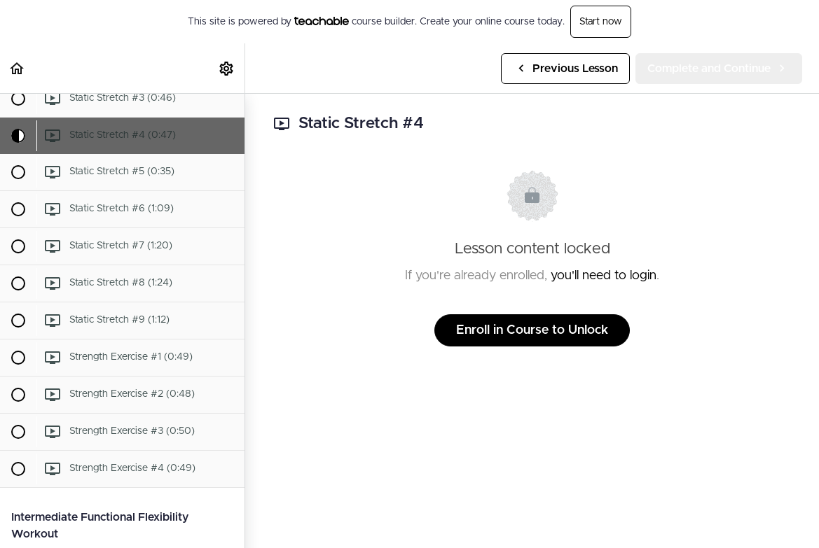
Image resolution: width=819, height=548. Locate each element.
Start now (600, 22)
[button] (17, 68)
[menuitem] (227, 68)
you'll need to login (603, 275)
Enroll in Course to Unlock (532, 330)
